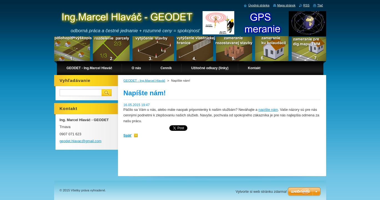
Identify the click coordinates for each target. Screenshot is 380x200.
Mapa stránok (286, 5)
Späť (128, 135)
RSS (306, 5)
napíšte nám (268, 110)
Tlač (320, 5)
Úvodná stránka (258, 5)
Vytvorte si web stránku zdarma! (261, 191)
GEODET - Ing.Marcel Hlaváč (144, 80)
